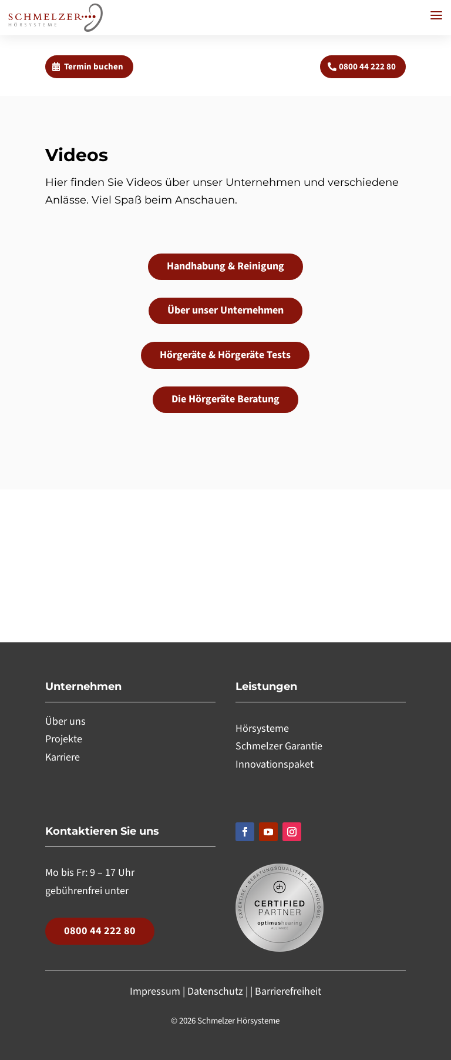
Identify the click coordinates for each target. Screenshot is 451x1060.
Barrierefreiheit (288, 991)
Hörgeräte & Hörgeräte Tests (225, 355)
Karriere (62, 757)
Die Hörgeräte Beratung (225, 399)
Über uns (65, 721)
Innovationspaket (274, 764)
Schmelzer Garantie (278, 746)
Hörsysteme (262, 728)
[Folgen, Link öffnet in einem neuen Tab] (244, 831)
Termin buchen (93, 67)
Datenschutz (215, 991)
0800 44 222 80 (367, 67)
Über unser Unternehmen (225, 310)
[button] (436, 15)
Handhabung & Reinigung (225, 266)
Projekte (63, 739)
